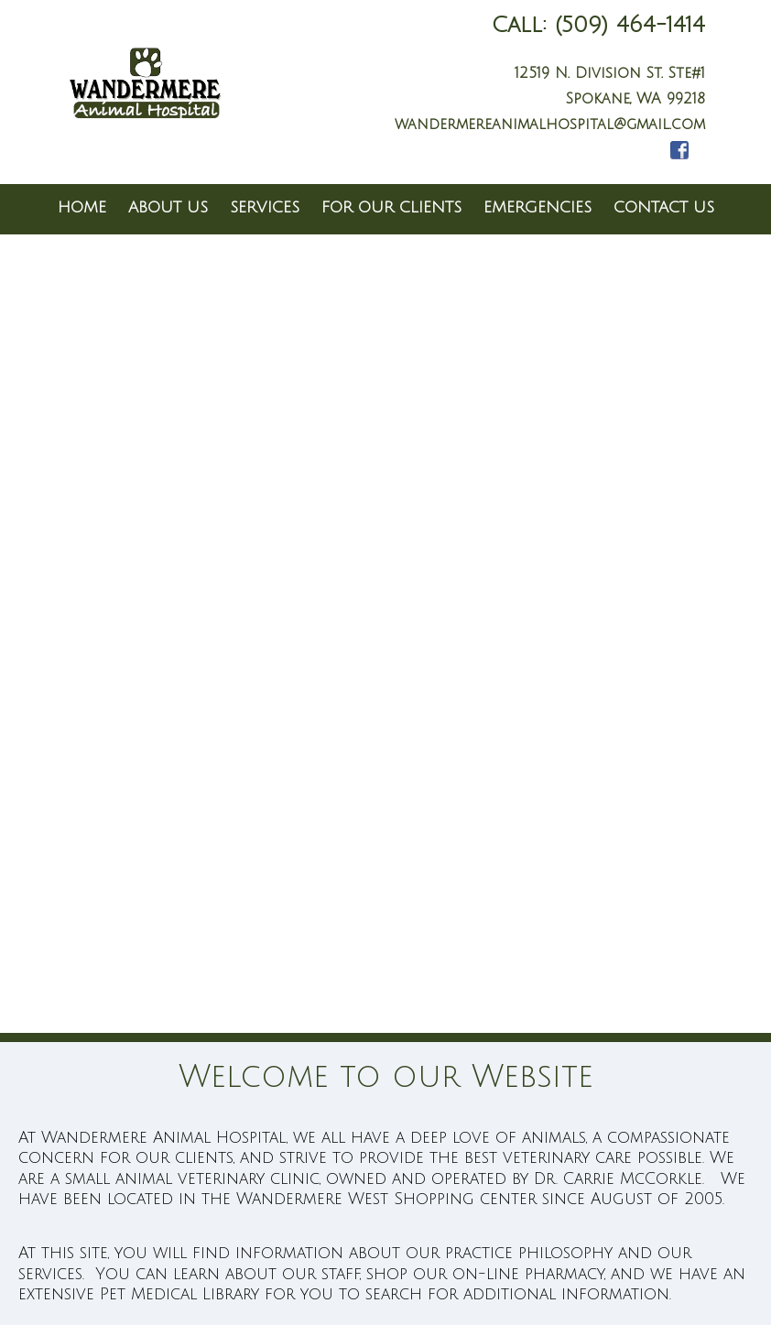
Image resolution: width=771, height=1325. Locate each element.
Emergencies (537, 207)
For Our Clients (391, 207)
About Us (168, 207)
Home (82, 207)
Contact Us (664, 207)
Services (264, 207)
